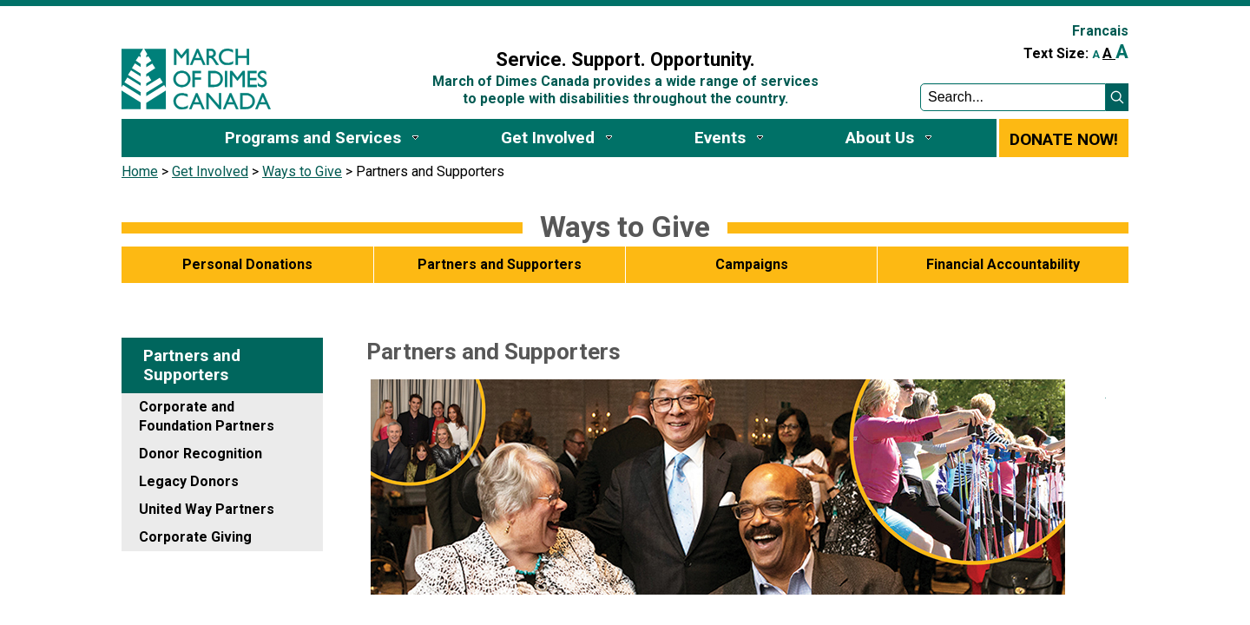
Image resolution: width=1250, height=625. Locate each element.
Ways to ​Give (625, 226)
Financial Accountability (1003, 264)
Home (140, 171)
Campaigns (751, 264)
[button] (1117, 97)
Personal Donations (247, 264)
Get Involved (210, 171)
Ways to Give (302, 171)
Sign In (410, 23)
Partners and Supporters (500, 264)
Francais (1100, 31)
